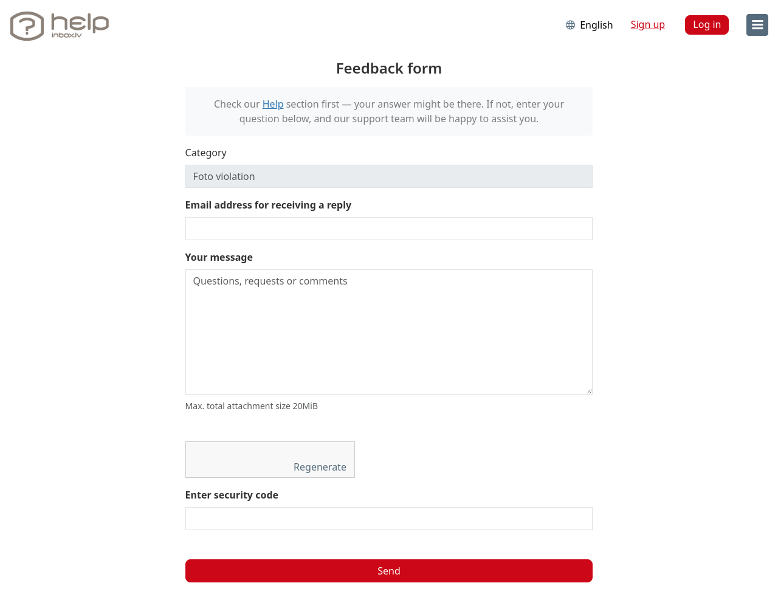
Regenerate (321, 467)
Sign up (648, 24)
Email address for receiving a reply (268, 205)
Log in (707, 24)
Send (389, 571)
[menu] (757, 25)
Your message (219, 257)
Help (273, 104)
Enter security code (232, 495)
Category (206, 152)
